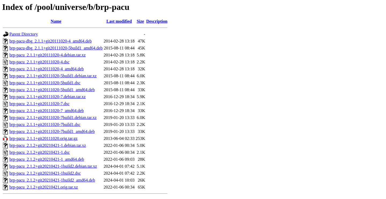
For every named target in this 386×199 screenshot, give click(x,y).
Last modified (119, 21)
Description (156, 21)
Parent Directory (23, 34)
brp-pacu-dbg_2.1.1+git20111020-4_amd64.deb (50, 41)
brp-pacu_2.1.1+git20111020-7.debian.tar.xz (47, 96)
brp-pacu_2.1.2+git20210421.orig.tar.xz (43, 187)
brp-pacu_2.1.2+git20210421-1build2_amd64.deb (52, 180)
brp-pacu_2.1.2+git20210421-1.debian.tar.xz (47, 145)
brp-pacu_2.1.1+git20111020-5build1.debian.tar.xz (53, 76)
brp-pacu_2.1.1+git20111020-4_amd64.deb (46, 69)
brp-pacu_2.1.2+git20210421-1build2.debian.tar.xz (53, 166)
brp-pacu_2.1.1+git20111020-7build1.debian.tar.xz (53, 117)
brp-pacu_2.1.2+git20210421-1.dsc (39, 152)
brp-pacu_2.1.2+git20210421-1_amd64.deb (46, 159)
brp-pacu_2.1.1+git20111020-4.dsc (39, 62)
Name (56, 21)
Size (140, 21)
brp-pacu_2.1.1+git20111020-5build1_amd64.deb (52, 89)
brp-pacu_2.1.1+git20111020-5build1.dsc (44, 83)
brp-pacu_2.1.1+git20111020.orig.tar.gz (43, 138)
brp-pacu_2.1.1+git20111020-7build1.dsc (44, 124)
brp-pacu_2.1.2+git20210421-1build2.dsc (45, 173)
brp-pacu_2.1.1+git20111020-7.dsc (39, 103)
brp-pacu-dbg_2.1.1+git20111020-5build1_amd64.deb (56, 48)
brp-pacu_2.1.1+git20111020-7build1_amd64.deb (52, 131)
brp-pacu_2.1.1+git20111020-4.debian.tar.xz (47, 55)
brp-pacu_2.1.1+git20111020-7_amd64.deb (46, 110)
